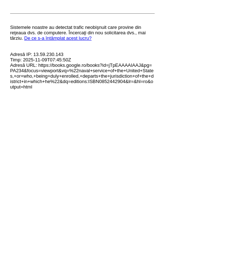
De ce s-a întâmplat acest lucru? (57, 38)
